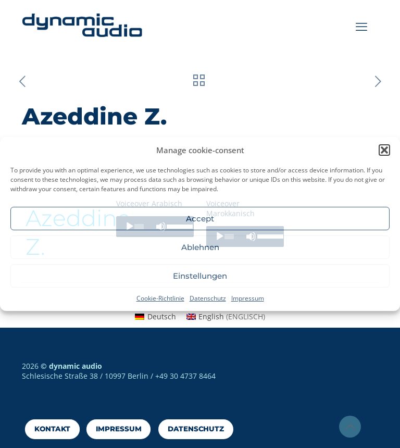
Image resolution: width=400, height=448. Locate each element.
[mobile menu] (361, 26)
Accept (200, 218)
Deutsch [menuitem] (161, 316)
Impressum (247, 298)
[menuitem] (155, 316)
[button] (384, 150)
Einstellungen (200, 276)
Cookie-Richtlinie (160, 298)
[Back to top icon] (350, 427)
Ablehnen (200, 247)
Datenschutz (208, 298)
